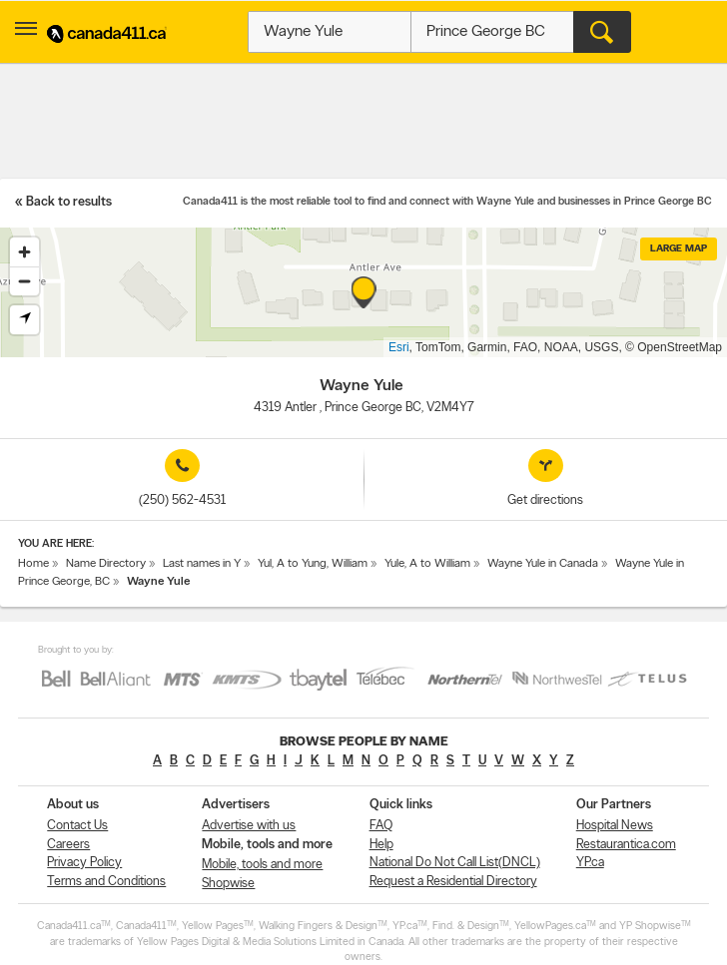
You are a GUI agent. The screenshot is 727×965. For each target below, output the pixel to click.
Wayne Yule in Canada (542, 564)
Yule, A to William (427, 564)
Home (33, 564)
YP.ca (590, 862)
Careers (68, 844)
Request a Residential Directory (453, 881)
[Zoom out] (24, 280)
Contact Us (77, 825)
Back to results (69, 202)
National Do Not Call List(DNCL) (454, 862)
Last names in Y (202, 564)
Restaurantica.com (626, 844)
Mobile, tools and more (262, 864)
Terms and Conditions (106, 881)
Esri (398, 347)
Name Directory (106, 564)
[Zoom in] (24, 252)
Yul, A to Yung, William (312, 564)
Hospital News (614, 825)
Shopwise (228, 883)
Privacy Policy (84, 862)
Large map (678, 248)
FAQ (380, 825)
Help (381, 844)
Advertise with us (249, 825)
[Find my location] (24, 319)
